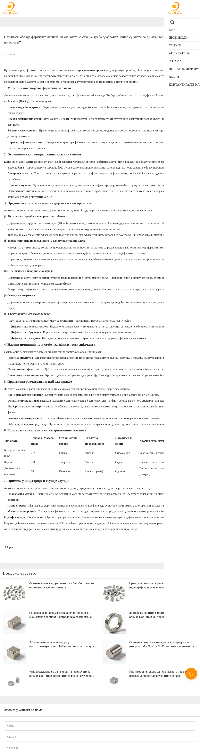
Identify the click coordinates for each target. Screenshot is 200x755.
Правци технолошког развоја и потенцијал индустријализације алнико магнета (156, 585)
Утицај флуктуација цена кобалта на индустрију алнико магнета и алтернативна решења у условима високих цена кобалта (63, 674)
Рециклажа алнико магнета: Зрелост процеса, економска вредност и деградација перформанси (61, 614)
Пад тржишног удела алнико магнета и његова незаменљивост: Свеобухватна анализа (159, 673)
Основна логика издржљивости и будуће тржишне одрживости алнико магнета (61, 585)
